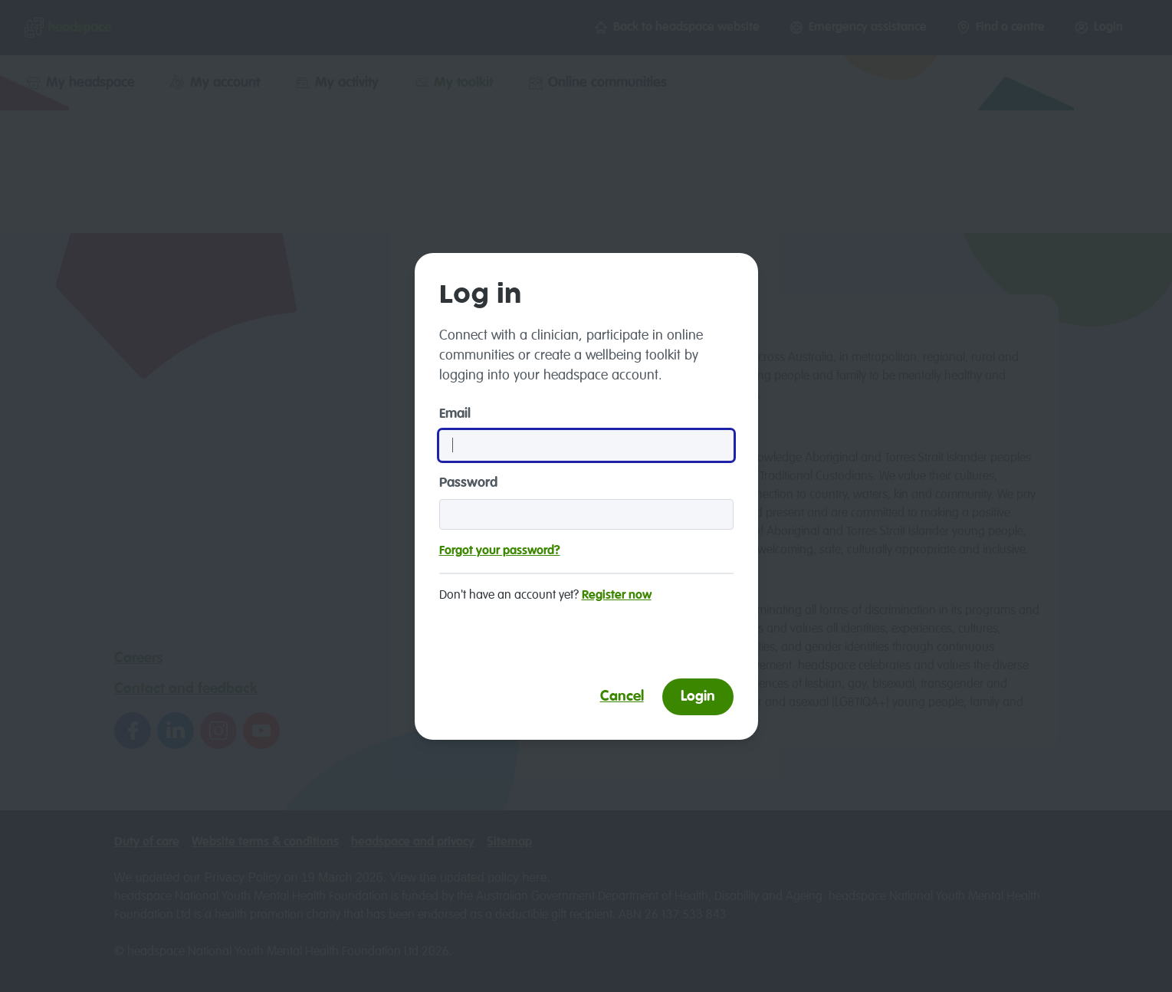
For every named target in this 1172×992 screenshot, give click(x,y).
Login (698, 696)
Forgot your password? (499, 551)
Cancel (622, 696)
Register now (617, 596)
